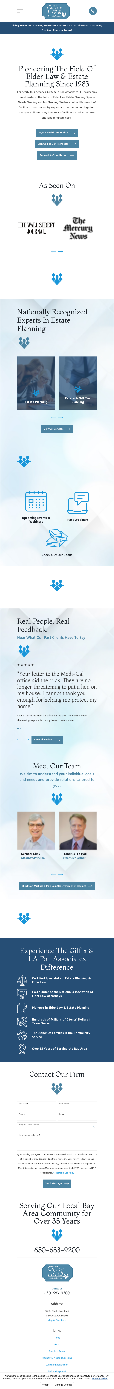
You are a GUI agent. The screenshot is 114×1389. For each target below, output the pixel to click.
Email (61, 1114)
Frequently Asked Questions (57, 1358)
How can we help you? (29, 1135)
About (57, 1345)
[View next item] (60, 251)
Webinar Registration (57, 1365)
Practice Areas (57, 1351)
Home (57, 1338)
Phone (22, 1114)
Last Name (64, 1103)
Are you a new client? (29, 1125)
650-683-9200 (57, 1249)
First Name (23, 1103)
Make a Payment (57, 1371)
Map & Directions (57, 1320)
